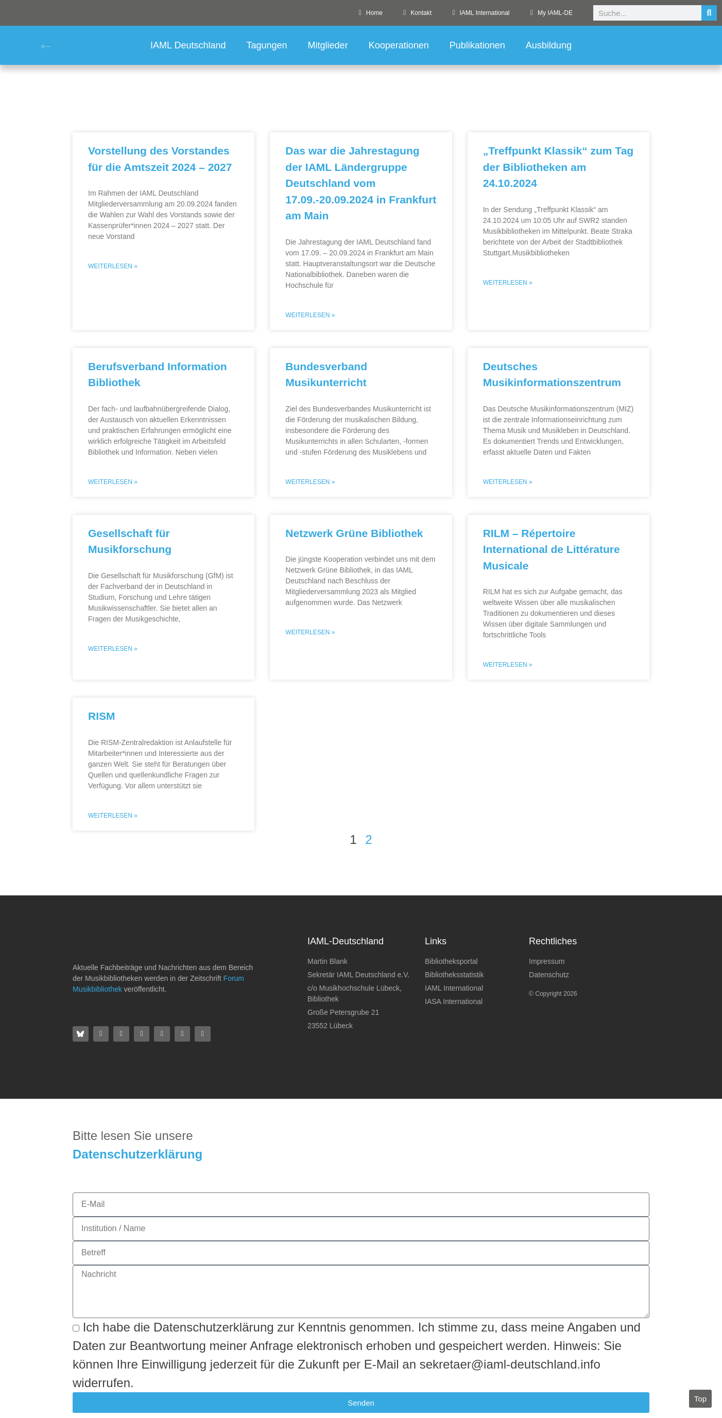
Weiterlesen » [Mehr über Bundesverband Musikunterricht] (310, 482)
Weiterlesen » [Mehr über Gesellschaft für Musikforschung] (112, 648)
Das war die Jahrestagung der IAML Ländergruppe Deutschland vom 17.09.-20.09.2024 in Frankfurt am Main (360, 183)
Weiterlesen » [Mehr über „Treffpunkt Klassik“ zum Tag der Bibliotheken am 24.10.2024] (507, 282)
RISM (101, 716)
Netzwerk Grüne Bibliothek (354, 533)
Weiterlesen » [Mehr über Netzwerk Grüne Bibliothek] (310, 632)
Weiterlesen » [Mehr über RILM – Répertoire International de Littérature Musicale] (507, 664)
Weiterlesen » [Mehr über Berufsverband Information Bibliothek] (112, 482)
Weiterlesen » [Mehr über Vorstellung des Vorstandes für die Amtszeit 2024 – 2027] (112, 266)
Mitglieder (328, 45)
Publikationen (477, 45)
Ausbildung (549, 45)
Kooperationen (399, 45)
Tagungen (267, 45)
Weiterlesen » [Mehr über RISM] (112, 815)
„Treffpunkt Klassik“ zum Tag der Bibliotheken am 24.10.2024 (558, 167)
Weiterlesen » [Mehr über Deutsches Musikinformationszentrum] (507, 482)
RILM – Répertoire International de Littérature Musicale (551, 549)
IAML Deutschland (188, 45)
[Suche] (709, 13)
